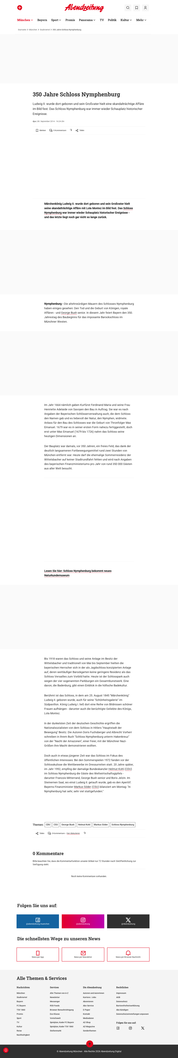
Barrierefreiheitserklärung (127, 1006)
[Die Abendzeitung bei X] (128, 921)
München (33, 30)
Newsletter (55, 997)
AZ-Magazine (89, 1026)
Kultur (19, 1026)
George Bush (69, 312)
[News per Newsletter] (83, 954)
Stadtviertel (45, 30)
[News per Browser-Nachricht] (128, 954)
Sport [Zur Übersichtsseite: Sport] (54, 20)
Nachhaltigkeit (23, 1035)
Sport (19, 1018)
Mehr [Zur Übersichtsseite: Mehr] (140, 20)
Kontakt (86, 1014)
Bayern (20, 1001)
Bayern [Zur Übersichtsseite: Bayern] (42, 20)
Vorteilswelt (55, 1018)
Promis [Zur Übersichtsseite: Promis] (70, 20)
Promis (20, 1014)
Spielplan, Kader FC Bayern (62, 1022)
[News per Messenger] (38, 954)
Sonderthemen (89, 1031)
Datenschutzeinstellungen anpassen (132, 1014)
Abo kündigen (122, 1010)
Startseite (22, 30)
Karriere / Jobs (89, 997)
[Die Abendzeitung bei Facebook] (38, 921)
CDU (128, 769)
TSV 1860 (21, 1010)
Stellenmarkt (55, 1031)
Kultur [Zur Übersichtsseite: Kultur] (125, 20)
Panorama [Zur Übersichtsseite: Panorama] (86, 20)
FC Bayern (21, 1006)
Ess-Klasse (55, 1014)
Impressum (121, 993)
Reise (19, 1031)
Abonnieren (88, 1001)
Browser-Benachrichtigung (62, 1010)
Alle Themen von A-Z (59, 993)
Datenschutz (121, 1001)
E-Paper (86, 1010)
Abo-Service (88, 1006)
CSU (95, 786)
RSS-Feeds (55, 1006)
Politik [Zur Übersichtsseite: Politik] (112, 20)
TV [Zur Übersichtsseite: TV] (102, 20)
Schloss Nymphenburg (123, 824)
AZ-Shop (87, 1022)
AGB (118, 997)
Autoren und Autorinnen (93, 993)
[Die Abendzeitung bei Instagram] (83, 921)
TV (18, 1022)
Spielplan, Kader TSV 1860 (61, 1026)
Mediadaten (88, 1018)
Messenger (55, 1001)
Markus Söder (82, 786)
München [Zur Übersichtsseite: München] (23, 20)
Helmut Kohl (116, 769)
